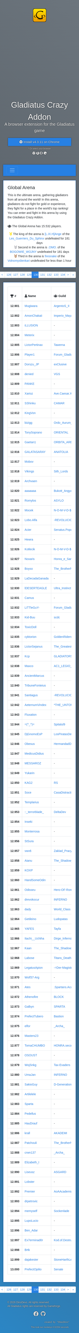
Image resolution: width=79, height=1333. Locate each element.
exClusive (60, 364)
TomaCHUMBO (35, 1045)
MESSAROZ (33, 763)
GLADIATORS (63, 656)
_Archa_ (59, 1026)
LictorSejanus (34, 646)
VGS (57, 374)
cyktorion (30, 636)
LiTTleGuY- (32, 607)
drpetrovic (31, 1201)
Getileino (30, 919)
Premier (30, 1191)
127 (15, 274)
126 (9, 274)
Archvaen (31, 481)
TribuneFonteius (35, 685)
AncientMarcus (34, 675)
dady (28, 909)
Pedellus (30, 1113)
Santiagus (31, 695)
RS (56, 782)
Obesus (30, 744)
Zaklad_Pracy (63, 851)
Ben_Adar (31, 1230)
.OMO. (52, 247)
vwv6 (28, 851)
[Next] (68, 275)
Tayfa (57, 928)
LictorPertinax (34, 345)
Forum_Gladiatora (66, 607)
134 (62, 274)
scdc (57, 617)
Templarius (32, 802)
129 (29, 274)
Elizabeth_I (32, 1162)
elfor (27, 1026)
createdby (55, 1322)
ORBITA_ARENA (65, 442)
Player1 (30, 354)
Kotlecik (30, 549)
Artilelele (30, 1094)
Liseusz (30, 1172)
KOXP (29, 870)
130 (35, 274)
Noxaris (30, 559)
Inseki (28, 821)
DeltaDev (60, 812)
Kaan (28, 948)
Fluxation (31, 714)
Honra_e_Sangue (65, 559)
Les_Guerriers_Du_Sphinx (26, 238)
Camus (29, 598)
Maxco (29, 666)
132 (49, 274)
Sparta (29, 1104)
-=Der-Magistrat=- (65, 967)
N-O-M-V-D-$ (62, 510)
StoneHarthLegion (66, 1259)
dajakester (31, 1259)
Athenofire (31, 997)
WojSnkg (30, 1065)
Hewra (29, 539)
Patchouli (31, 1143)
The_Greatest (63, 646)
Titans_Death (62, 958)
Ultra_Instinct (62, 588)
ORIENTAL (61, 432)
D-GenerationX (63, 1084)
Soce (28, 792)
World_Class (62, 909)
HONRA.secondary (66, 1045)
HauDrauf (31, 1123)
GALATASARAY (35, 452)
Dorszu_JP (32, 364)
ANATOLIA (61, 452)
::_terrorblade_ (34, 812)
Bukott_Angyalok (65, 490)
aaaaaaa (30, 490)
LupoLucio (31, 1220)
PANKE (29, 383)
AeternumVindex (35, 705)
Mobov (29, 461)
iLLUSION (31, 325)
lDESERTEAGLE (36, 588)
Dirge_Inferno (63, 938)
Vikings (29, 471)
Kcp (27, 656)
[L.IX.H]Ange (53, 234)
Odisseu (30, 889)
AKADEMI (60, 1133)
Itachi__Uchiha (34, 938)
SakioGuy (31, 1084)
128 (22, 274)
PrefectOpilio (33, 1269)
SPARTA (59, 1006)
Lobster (30, 1181)
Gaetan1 (30, 442)
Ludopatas (60, 919)
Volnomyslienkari (19, 260)
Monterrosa (32, 831)
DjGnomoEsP (34, 734)
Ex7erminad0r (34, 1240)
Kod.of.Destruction (66, 1240)
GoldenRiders (63, 636)
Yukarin (30, 773)
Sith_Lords (61, 471)
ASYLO (59, 500)
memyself (31, 1211)
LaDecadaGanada (37, 578)
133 (56, 274)
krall (27, 1133)
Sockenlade (61, 1211)
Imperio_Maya (63, 315)
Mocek (29, 510)
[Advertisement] (39, 60)
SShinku (30, 403)
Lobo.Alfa (31, 520)
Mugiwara (31, 306)
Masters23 (31, 1035)
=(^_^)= (30, 724)
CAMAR (59, 403)
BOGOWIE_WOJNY (23, 251)
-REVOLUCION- (64, 520)
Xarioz (29, 393)
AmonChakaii (33, 315)
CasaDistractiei (64, 792)
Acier (28, 529)
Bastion (59, 1016)
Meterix (29, 335)
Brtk (27, 1250)
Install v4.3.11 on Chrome (39, 142)
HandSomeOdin (35, 880)
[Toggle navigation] (12, 170)
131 (42, 274)
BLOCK (59, 997)
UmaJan (30, 1074)
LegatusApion (34, 967)
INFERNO (60, 899)
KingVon (30, 413)
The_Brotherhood (65, 568)
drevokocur (32, 899)
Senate (58, 1269)
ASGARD (60, 1172)
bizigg (28, 422)
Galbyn (29, 1006)
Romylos (30, 500)
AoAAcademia (63, 1191)
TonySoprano (33, 432)
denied (29, 374)
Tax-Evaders (62, 1065)
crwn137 (30, 1152)
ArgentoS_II (61, 306)
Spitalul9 (59, 724)
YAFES (29, 928)
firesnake (51, 256)
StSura (29, 841)
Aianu (28, 860)
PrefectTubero (34, 1016)
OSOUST (31, 1055)
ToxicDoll (30, 627)
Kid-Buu (30, 617)
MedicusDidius (34, 753)
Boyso (29, 568)
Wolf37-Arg (32, 977)
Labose (29, 958)
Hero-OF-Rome (64, 889)
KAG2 (28, 782)
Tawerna (59, 345)
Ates (28, 987)
